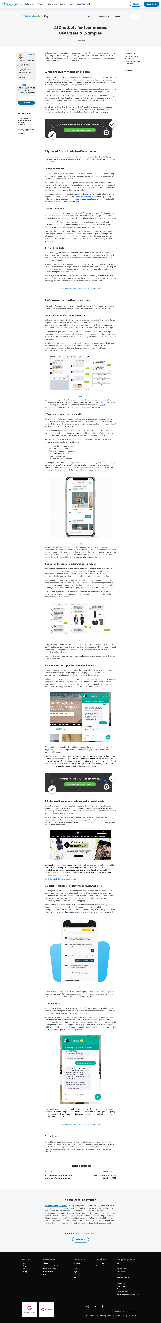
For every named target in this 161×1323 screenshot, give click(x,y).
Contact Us (78, 1266)
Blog (71, 4)
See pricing (151, 4)
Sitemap (135, 1315)
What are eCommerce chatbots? (132, 57)
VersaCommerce (123, 1292)
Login (75, 1272)
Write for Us (81, 1240)
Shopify (119, 1263)
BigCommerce (122, 1269)
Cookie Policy (121, 1315)
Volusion (120, 1275)
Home (24, 1263)
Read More (21, 77)
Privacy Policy (105, 1315)
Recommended (103, 16)
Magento (120, 1266)
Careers (76, 1275)
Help (23, 1269)
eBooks (117, 16)
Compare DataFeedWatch (52, 1266)
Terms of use (90, 1315)
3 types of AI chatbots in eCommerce (132, 62)
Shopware (120, 1289)
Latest (90, 16)
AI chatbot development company (60, 269)
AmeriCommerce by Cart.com (128, 1295)
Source (80, 396)
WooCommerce (123, 1277)
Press (75, 1277)
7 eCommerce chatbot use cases (133, 67)
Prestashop (121, 1286)
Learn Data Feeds (49, 1269)
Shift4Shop (121, 1272)
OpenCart (120, 1280)
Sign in (136, 4)
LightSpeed (121, 1283)
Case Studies (48, 1272)
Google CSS (100, 1266)
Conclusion (128, 71)
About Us (77, 1263)
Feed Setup (100, 1263)
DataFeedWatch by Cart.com (56, 1206)
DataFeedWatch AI (84, 4)
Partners (76, 1269)
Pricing (40, 4)
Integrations (52, 4)
